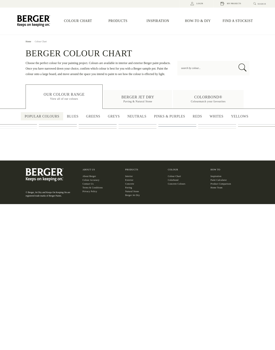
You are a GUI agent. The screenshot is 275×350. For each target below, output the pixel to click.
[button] (64, 97)
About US (88, 316)
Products (131, 316)
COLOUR (173, 316)
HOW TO (215, 316)
